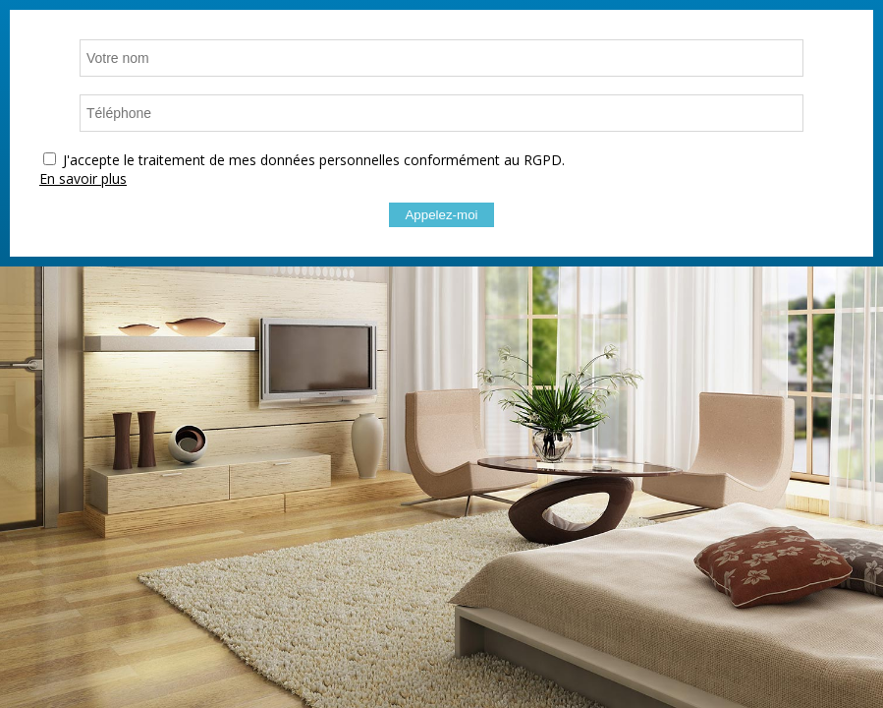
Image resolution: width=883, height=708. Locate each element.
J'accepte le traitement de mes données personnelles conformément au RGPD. (314, 159)
